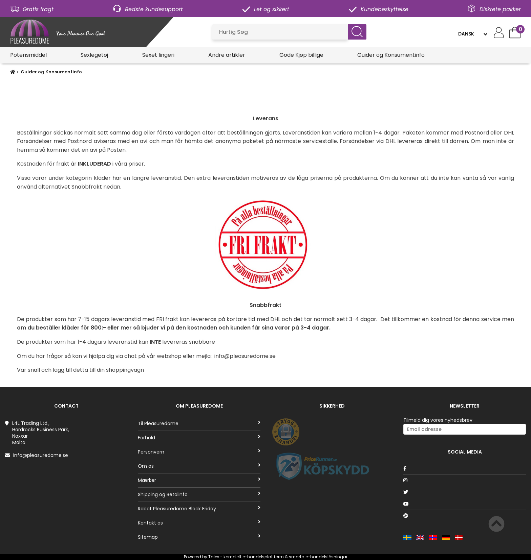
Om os (199, 466)
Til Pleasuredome (199, 423)
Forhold (199, 437)
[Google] (464, 515)
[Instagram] (464, 480)
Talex (213, 557)
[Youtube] (464, 504)
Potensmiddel (28, 55)
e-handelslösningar (326, 557)
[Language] (472, 34)
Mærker (199, 480)
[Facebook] (464, 468)
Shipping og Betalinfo (199, 494)
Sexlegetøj (94, 55)
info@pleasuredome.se (40, 455)
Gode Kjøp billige (301, 55)
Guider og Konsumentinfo (391, 55)
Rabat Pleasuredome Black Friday (199, 508)
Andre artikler (226, 55)
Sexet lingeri (158, 55)
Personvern (199, 451)
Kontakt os (199, 522)
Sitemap (199, 537)
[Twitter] (464, 492)
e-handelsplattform (263, 557)
